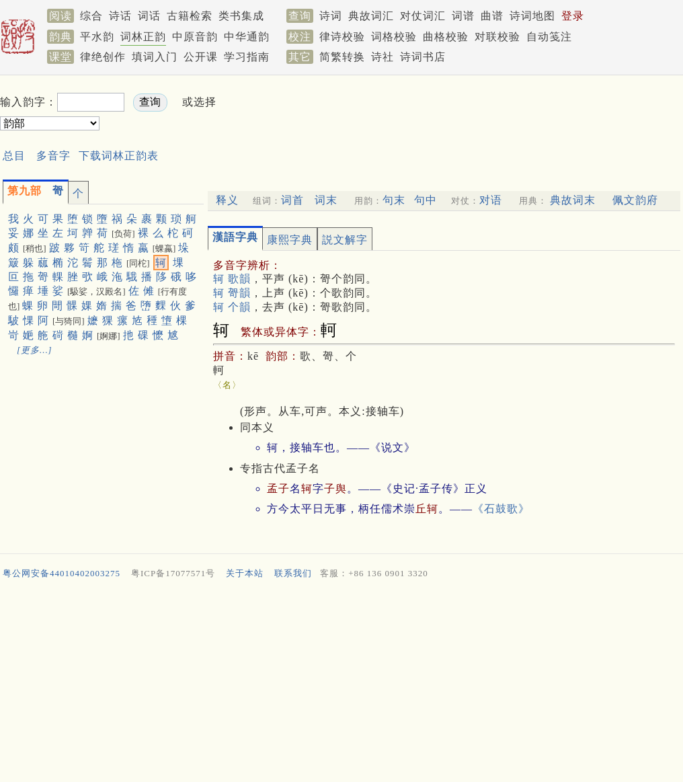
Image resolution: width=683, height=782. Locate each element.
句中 (425, 200)
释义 (227, 200)
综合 (91, 16)
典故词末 (573, 200)
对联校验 (497, 36)
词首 (292, 200)
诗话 (120, 16)
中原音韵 (195, 36)
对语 (490, 200)
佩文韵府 (635, 200)
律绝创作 (103, 57)
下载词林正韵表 (119, 155)
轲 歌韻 (232, 278)
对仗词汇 (423, 16)
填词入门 (154, 57)
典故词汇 (371, 16)
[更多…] (34, 350)
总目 (14, 155)
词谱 (463, 16)
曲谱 (492, 16)
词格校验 (394, 36)
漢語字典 (235, 237)
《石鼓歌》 (501, 508)
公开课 (201, 57)
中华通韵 (247, 36)
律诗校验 (342, 36)
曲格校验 (446, 36)
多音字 (53, 155)
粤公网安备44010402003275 (61, 573)
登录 (572, 16)
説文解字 (345, 239)
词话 (149, 16)
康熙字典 (290, 239)
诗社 (382, 57)
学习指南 (247, 57)
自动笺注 (549, 36)
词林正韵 (143, 36)
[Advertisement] (341, 684)
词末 (326, 200)
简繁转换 (342, 57)
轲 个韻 (232, 307)
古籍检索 (189, 16)
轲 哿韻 (232, 293)
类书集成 (241, 16)
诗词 (330, 16)
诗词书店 (423, 57)
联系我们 (293, 573)
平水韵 (97, 36)
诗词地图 (532, 16)
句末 (394, 200)
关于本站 (245, 573)
